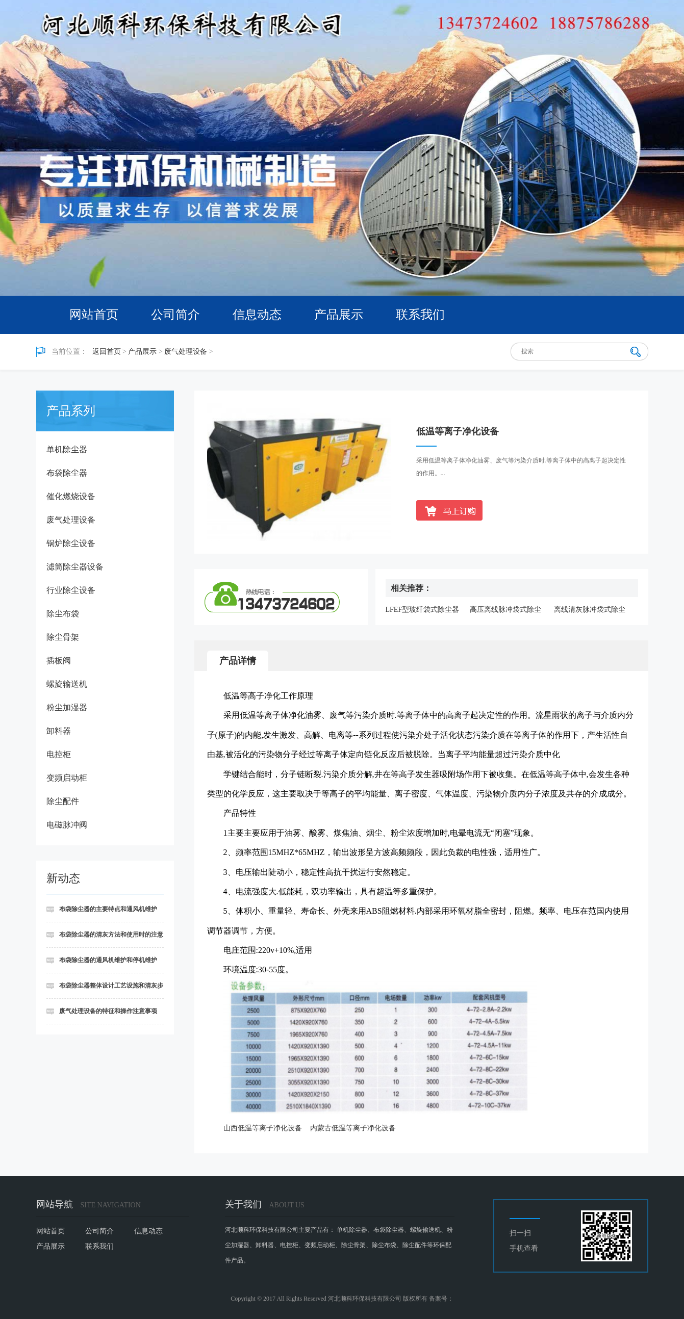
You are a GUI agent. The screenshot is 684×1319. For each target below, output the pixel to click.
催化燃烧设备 (70, 496)
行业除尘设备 (70, 590)
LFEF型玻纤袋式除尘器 (423, 609)
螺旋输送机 (66, 684)
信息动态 (257, 314)
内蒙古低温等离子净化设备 (353, 1128)
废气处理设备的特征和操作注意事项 (108, 1011)
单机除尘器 (66, 449)
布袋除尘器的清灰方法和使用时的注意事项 (104, 939)
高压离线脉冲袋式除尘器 (505, 610)
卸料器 (58, 731)
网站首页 (93, 314)
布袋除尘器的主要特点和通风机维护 (108, 909)
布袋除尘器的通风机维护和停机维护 (108, 960)
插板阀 (58, 660)
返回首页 (106, 351)
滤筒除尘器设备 (75, 566)
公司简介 (175, 314)
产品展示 (338, 314)
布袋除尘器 (66, 473)
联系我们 (420, 314)
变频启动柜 (66, 777)
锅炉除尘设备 (70, 543)
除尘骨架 (62, 637)
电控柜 (58, 754)
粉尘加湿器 (66, 707)
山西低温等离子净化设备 (262, 1128)
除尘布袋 (62, 613)
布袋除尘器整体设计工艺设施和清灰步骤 (104, 990)
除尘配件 (62, 801)
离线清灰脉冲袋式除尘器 (589, 610)
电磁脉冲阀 (66, 824)
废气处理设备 (185, 351)
